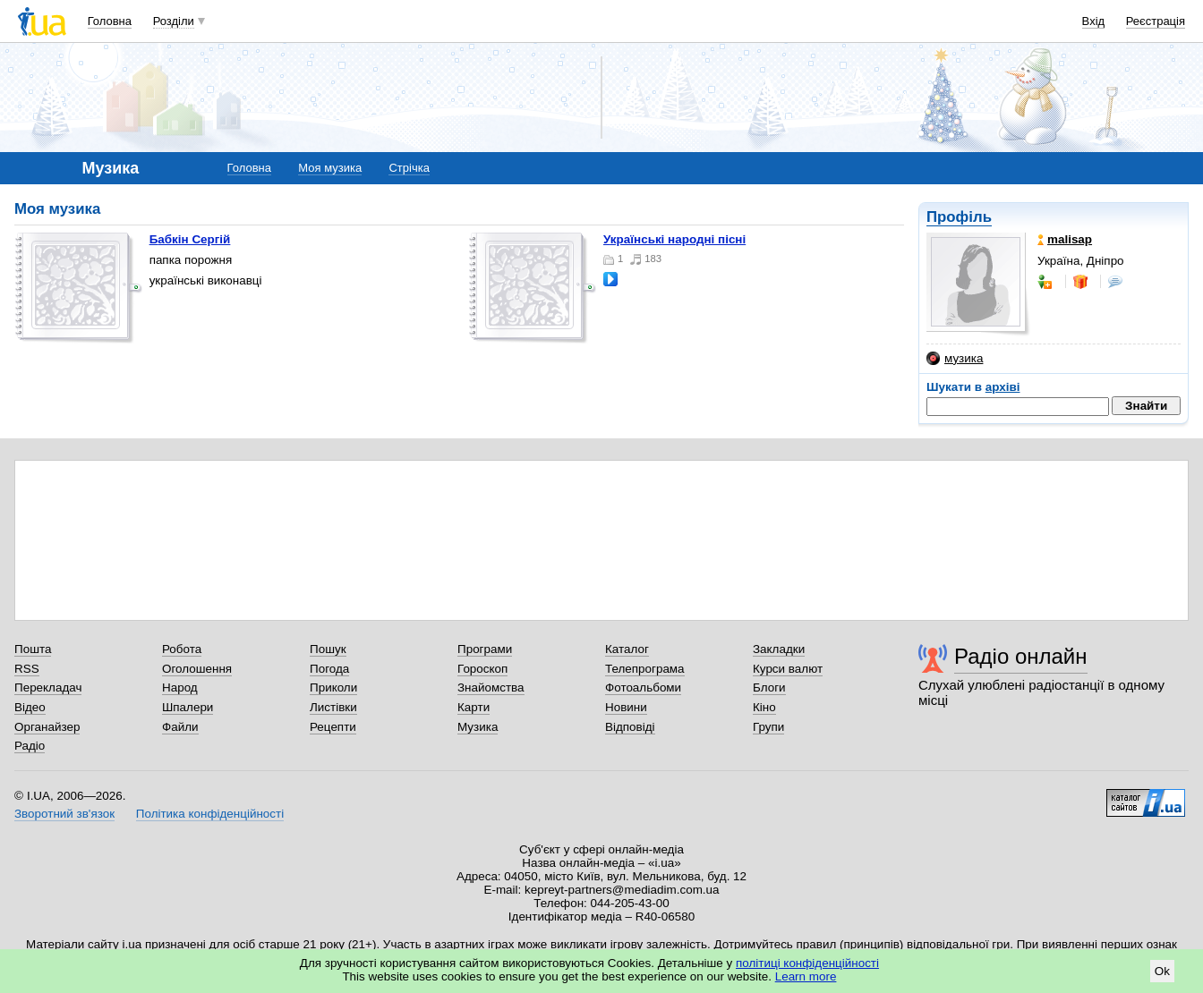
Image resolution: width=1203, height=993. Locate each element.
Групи (768, 727)
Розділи (173, 21)
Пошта (32, 649)
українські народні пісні (674, 239)
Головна (110, 21)
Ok (1162, 971)
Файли (180, 727)
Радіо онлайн (1021, 656)
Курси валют (788, 668)
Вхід (1093, 21)
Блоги (769, 687)
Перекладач (47, 687)
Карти (473, 707)
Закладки (779, 649)
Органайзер (47, 727)
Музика (477, 727)
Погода (329, 668)
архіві (1002, 387)
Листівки (333, 707)
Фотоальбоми (643, 687)
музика (954, 359)
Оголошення (197, 668)
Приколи (333, 687)
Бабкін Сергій (190, 239)
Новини (626, 707)
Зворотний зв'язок (64, 813)
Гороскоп (482, 668)
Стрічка (408, 167)
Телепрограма (645, 668)
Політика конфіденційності (210, 813)
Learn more (806, 976)
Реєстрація (1155, 21)
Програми (484, 649)
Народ (180, 687)
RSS (26, 668)
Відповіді (630, 727)
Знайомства (491, 687)
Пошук (328, 649)
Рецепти (333, 727)
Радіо (29, 745)
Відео (30, 707)
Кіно (764, 707)
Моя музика (330, 167)
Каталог (627, 649)
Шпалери (187, 707)
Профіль (959, 216)
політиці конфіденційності (807, 963)
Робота (181, 649)
